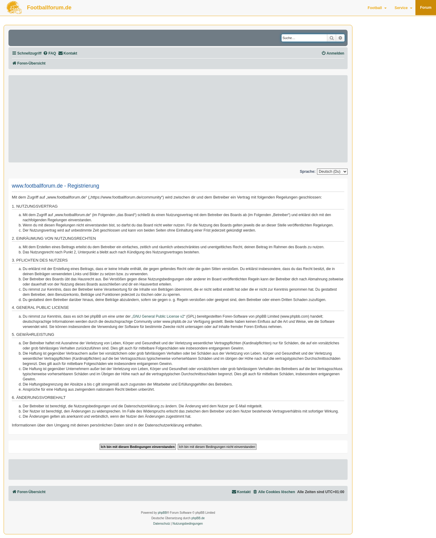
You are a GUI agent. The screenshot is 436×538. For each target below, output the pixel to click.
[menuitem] (49, 53)
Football (377, 8)
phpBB (162, 512)
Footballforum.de (49, 8)
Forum (425, 7)
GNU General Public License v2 (158, 316)
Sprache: (307, 171)
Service (403, 8)
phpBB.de (198, 518)
